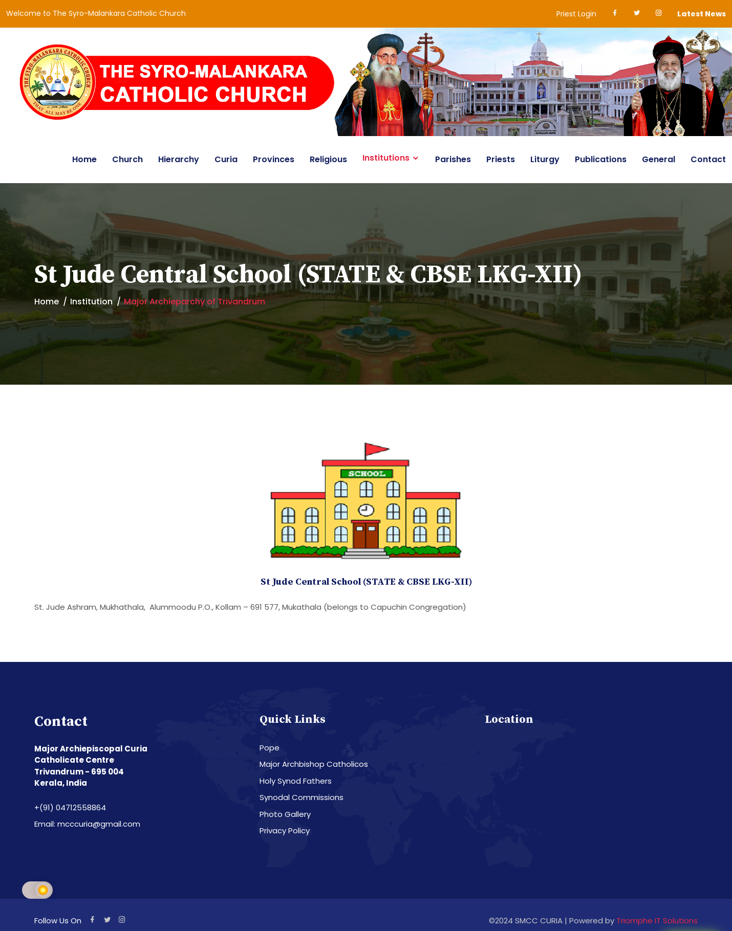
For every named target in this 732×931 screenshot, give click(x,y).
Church (127, 159)
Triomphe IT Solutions (657, 920)
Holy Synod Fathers (296, 780)
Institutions (386, 158)
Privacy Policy (285, 830)
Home (84, 159)
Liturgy (544, 159)
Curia (226, 159)
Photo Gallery (285, 814)
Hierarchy (178, 159)
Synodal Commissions (301, 797)
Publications (601, 159)
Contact (708, 159)
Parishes (453, 159)
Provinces (273, 159)
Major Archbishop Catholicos (314, 764)
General (658, 159)
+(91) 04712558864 (70, 807)
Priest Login (576, 14)
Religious (328, 159)
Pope (269, 747)
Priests (500, 159)
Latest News (701, 14)
